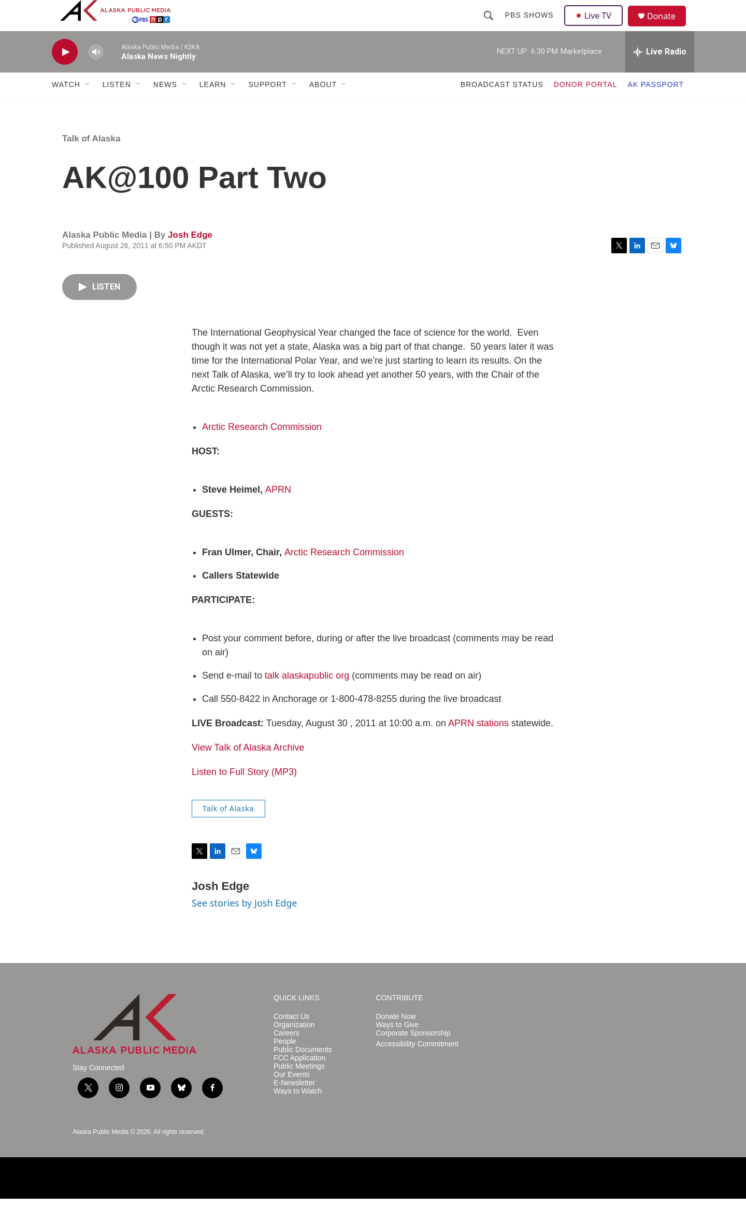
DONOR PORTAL (586, 108)
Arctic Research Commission (262, 450)
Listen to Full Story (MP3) (244, 795)
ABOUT (323, 108)
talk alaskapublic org (307, 699)
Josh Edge (190, 258)
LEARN (212, 108)
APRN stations (478, 746)
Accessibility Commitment (417, 1067)
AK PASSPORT (655, 108)
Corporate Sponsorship (413, 1056)
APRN (278, 513)
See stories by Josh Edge (244, 926)
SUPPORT (267, 108)
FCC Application (299, 1081)
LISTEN (117, 108)
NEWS (165, 108)
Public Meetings (299, 1090)
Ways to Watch (298, 1114)
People (285, 1065)
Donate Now (396, 1040)
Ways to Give (397, 1048)
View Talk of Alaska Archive (248, 771)
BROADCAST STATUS (502, 108)
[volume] (96, 75)
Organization (294, 1048)
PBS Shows (530, 27)
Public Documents (303, 1073)
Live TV (596, 27)
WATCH (66, 108)
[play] (64, 75)
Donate (668, 28)
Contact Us (291, 1040)
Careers (286, 1056)
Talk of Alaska (91, 162)
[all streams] (659, 75)
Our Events (292, 1098)
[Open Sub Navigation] (88, 108)
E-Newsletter (294, 1106)
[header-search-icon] (489, 27)
